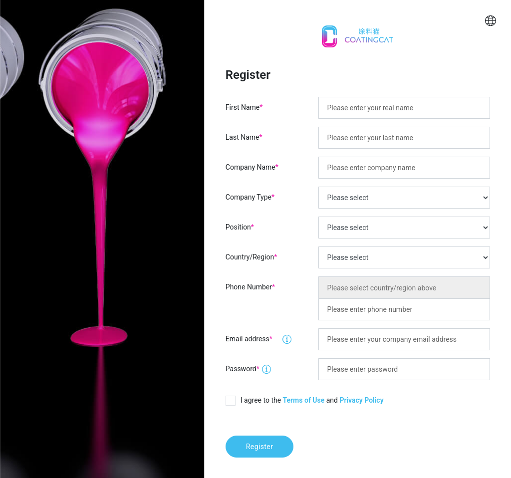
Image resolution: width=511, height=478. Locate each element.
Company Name (252, 167)
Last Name (244, 137)
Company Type (250, 197)
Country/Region (251, 257)
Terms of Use (304, 400)
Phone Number (250, 287)
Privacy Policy (361, 400)
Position (240, 227)
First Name (244, 107)
